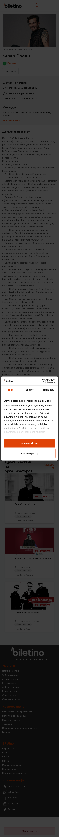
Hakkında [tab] (48, 389)
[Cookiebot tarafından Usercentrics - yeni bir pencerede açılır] (42, 381)
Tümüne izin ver (29, 443)
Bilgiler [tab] (30, 389)
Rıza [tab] (10, 389)
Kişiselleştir (29, 453)
